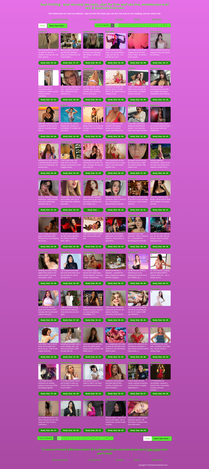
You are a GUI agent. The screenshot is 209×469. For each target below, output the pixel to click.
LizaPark (153, 142)
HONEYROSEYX (111, 105)
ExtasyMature (66, 289)
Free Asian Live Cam (60, 19)
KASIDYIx (131, 68)
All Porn (137, 19)
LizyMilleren (65, 215)
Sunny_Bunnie (88, 215)
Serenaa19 (42, 363)
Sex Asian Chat (95, 19)
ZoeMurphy (87, 142)
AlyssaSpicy (155, 179)
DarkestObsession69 (46, 68)
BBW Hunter (157, 19)
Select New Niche (57, 26)
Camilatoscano (111, 142)
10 (150, 25)
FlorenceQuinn (156, 32)
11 (155, 25)
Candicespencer (111, 399)
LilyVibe (131, 32)
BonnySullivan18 (44, 142)
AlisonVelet (132, 179)
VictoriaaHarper (89, 252)
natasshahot (132, 289)
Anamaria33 (132, 363)
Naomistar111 (133, 252)
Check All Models (102, 25)
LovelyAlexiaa (66, 142)
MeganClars (155, 105)
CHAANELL (42, 399)
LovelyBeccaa (43, 105)
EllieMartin (154, 252)
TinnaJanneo (155, 289)
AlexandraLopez (67, 326)
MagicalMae (109, 32)
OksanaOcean (88, 363)
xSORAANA (132, 326)
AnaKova (64, 105)
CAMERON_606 (134, 215)
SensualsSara (88, 289)
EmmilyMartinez (44, 215)
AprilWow (131, 142)
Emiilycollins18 (44, 326)
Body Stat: (48, 63)
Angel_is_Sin (133, 399)
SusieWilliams (66, 363)
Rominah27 (87, 399)
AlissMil (108, 289)
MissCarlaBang (89, 326)
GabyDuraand (155, 68)
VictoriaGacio (66, 399)
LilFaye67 (154, 326)
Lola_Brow (109, 215)
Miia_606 (108, 179)
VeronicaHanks (89, 179)
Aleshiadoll (65, 179)
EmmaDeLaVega (44, 179)
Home (42, 26)
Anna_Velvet (110, 363)
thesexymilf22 (88, 68)
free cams (153, 449)
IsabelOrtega (65, 252)
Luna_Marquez (111, 252)
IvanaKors (64, 32)
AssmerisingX (110, 326)
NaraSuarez (87, 105)
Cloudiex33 (42, 32)
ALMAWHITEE (155, 363)
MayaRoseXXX (88, 32)
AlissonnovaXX (156, 215)
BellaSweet (132, 105)
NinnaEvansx (43, 252)
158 (164, 25)
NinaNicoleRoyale (67, 68)
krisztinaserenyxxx (112, 68)
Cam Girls (119, 19)
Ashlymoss (42, 289)
